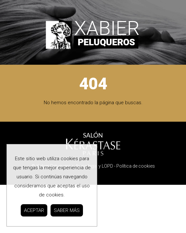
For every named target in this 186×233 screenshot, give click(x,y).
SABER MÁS (67, 210)
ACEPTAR (34, 210)
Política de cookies (135, 166)
